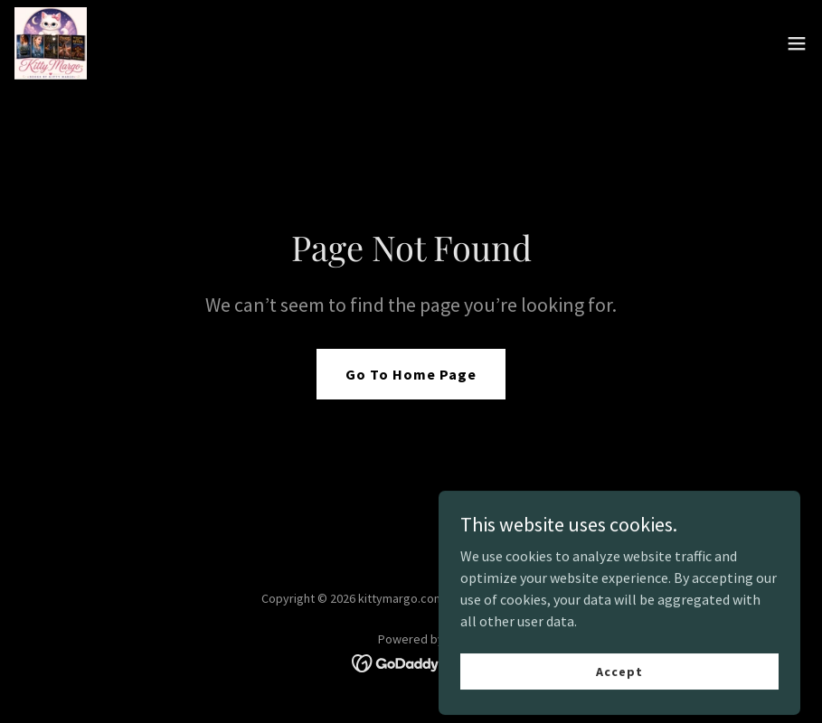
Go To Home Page (411, 374)
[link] (50, 43)
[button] (797, 43)
